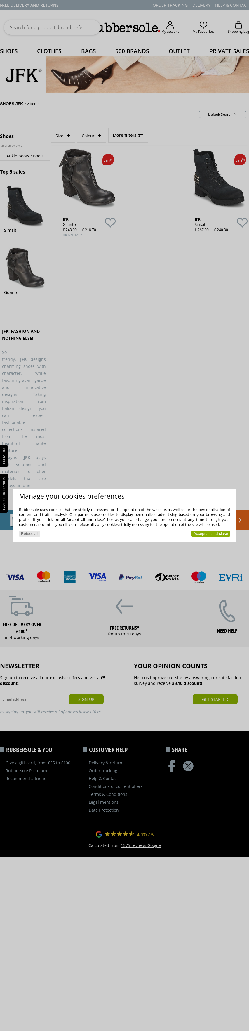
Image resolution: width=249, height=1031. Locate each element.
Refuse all (29, 533)
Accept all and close (211, 533)
